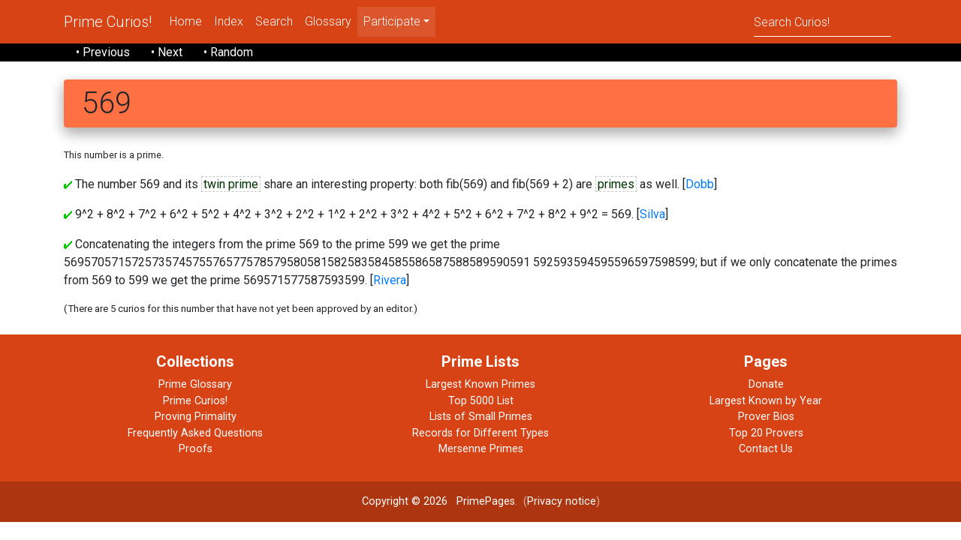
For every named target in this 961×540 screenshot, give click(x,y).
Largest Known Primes (480, 384)
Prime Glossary (195, 384)
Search (274, 21)
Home (186, 21)
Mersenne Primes (480, 448)
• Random (228, 52)
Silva (652, 214)
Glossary (328, 21)
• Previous (103, 52)
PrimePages (485, 501)
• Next (166, 52)
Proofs (195, 448)
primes (616, 184)
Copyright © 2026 (404, 501)
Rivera (389, 280)
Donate (766, 384)
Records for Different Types (480, 433)
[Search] (822, 21)
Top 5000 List (481, 400)
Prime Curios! (108, 22)
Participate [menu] (391, 21)
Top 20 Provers (766, 433)
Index (228, 21)
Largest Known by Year (765, 400)
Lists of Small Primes (480, 416)
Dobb (699, 184)
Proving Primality (195, 416)
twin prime (230, 184)
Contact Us (766, 448)
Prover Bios (766, 416)
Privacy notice (561, 501)
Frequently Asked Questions (195, 433)
